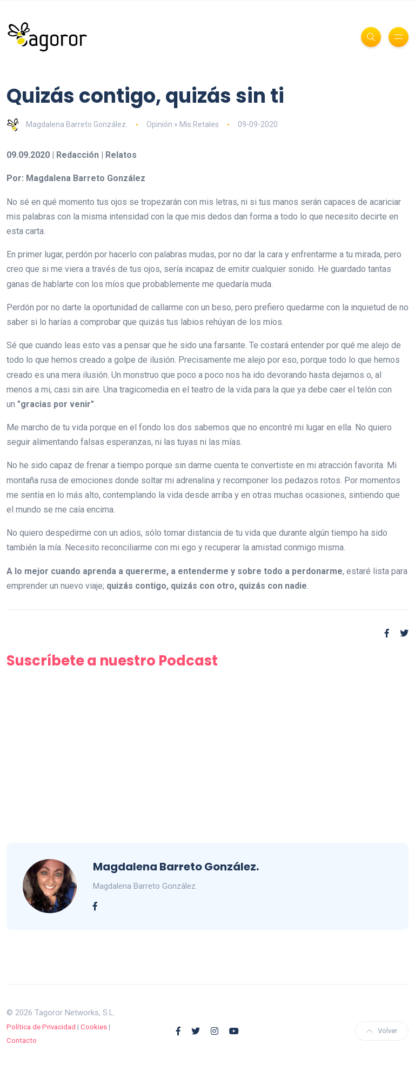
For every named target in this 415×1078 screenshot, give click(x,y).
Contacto (21, 1040)
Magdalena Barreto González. (67, 124)
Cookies (94, 1027)
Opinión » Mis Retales (182, 124)
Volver (381, 1031)
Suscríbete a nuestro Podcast (112, 660)
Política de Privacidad (41, 1027)
